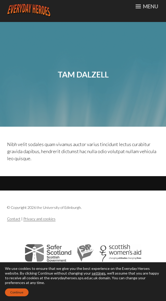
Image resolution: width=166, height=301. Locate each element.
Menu (147, 6)
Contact (13, 218)
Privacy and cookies (39, 218)
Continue (16, 292)
